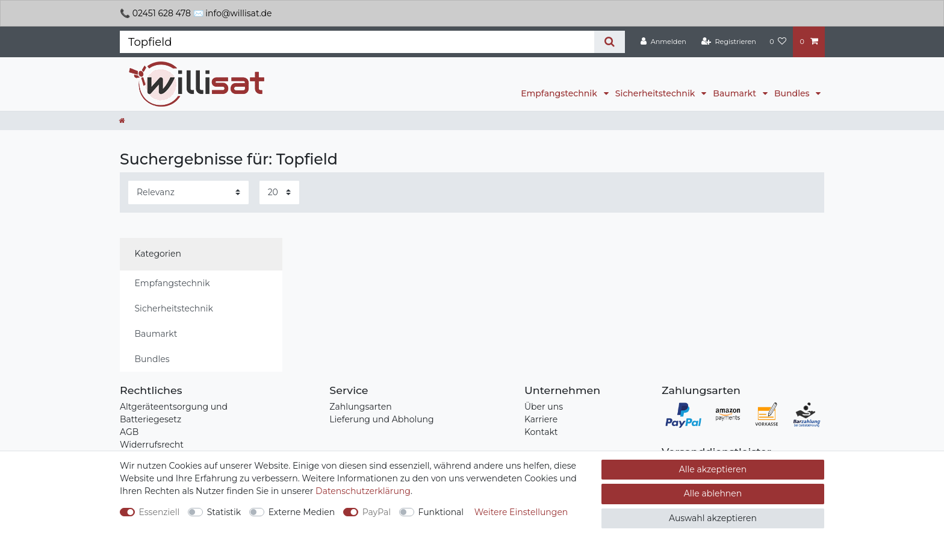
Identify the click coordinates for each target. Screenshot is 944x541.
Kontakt (541, 432)
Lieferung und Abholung (381, 419)
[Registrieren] (729, 42)
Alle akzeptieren (713, 469)
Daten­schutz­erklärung (363, 491)
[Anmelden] (663, 42)
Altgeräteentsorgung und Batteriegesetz (174, 413)
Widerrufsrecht (152, 444)
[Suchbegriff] (357, 42)
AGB (129, 432)
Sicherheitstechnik (656, 93)
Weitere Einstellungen (521, 512)
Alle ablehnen (713, 493)
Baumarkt (735, 93)
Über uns (543, 406)
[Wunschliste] (778, 42)
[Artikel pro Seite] (279, 192)
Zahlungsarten (360, 406)
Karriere (540, 419)
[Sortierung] (188, 192)
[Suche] (609, 42)
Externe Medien (302, 512)
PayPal (376, 512)
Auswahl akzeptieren (713, 518)
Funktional (441, 512)
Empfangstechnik (560, 93)
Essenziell (159, 512)
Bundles (793, 93)
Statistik (224, 512)
